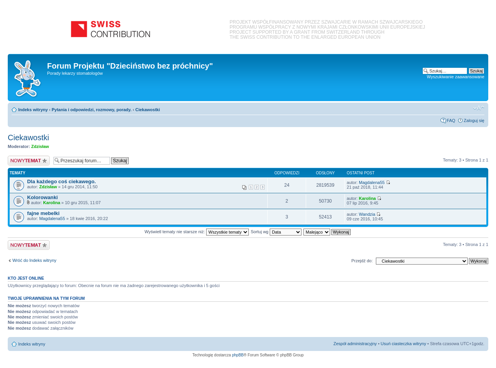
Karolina (51, 202)
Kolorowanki (42, 197)
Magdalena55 (372, 182)
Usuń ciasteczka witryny (403, 343)
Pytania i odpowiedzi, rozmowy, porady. (91, 109)
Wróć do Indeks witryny (34, 260)
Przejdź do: (362, 260)
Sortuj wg (276, 231)
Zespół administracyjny (355, 343)
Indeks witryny (33, 109)
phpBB (238, 355)
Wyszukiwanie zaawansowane (455, 76)
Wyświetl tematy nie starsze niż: (197, 231)
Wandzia (367, 214)
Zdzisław (40, 146)
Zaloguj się (474, 120)
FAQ (451, 120)
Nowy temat (29, 160)
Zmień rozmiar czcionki (478, 108)
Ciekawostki (147, 109)
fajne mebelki (43, 213)
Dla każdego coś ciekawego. (61, 181)
